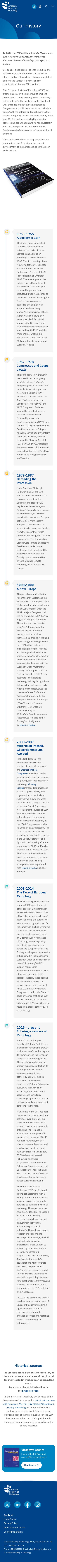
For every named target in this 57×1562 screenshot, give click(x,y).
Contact (8, 1515)
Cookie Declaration (13, 1531)
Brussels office (30, 1390)
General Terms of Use (14, 1527)
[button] (53, 6)
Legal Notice (10, 1519)
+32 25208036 (16, 1549)
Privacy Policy (10, 1523)
